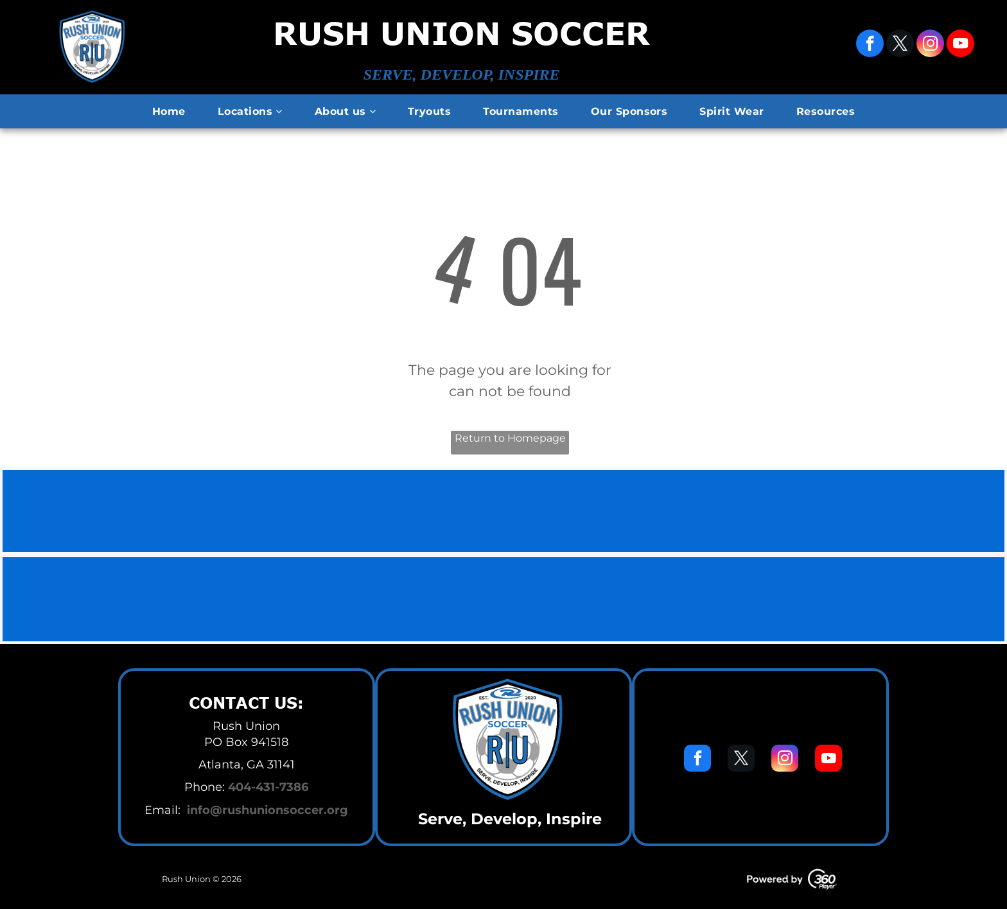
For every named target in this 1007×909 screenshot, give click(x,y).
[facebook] (870, 45)
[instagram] (930, 45)
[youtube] (960, 45)
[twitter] (900, 45)
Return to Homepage (510, 438)
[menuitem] (169, 111)
